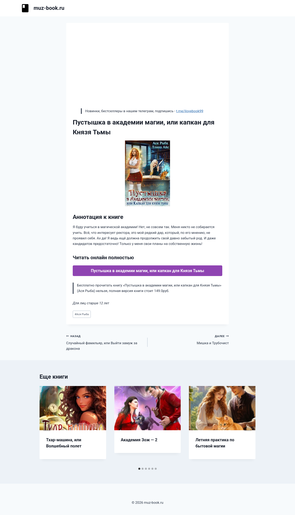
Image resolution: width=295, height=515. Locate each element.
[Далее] (248, 425)
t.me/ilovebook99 (189, 111)
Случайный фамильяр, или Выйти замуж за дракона (105, 342)
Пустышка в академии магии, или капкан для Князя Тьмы (147, 270)
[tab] (139, 469)
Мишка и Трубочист (190, 339)
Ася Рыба (82, 314)
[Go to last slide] (47, 425)
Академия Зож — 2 (139, 439)
